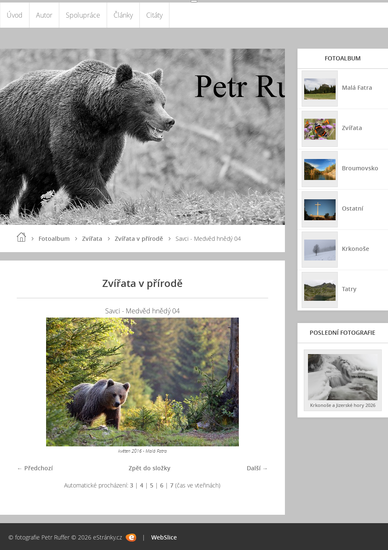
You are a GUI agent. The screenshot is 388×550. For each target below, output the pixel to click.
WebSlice (164, 537)
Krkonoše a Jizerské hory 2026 (342, 405)
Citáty (154, 15)
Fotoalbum (54, 238)
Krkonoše (355, 249)
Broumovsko (360, 168)
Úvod (15, 15)
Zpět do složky (150, 468)
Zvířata (92, 238)
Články (123, 15)
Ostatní (352, 208)
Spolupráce (83, 15)
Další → (257, 468)
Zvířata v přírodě (139, 238)
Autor (44, 15)
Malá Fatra (357, 87)
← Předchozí (35, 468)
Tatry (349, 289)
